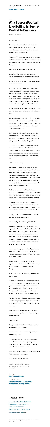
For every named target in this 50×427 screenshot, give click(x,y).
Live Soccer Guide (15, 5)
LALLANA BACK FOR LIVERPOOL (20, 402)
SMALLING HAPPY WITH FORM (19, 409)
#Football (12, 366)
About (16, 10)
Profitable (28, 366)
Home (11, 10)
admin (11, 34)
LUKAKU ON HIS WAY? (16, 407)
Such (13, 368)
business (21, 366)
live (24, 366)
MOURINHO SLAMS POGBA (18, 412)
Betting (16, 366)
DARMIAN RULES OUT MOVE (18, 404)
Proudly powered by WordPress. (24, 420)
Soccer (21, 10)
